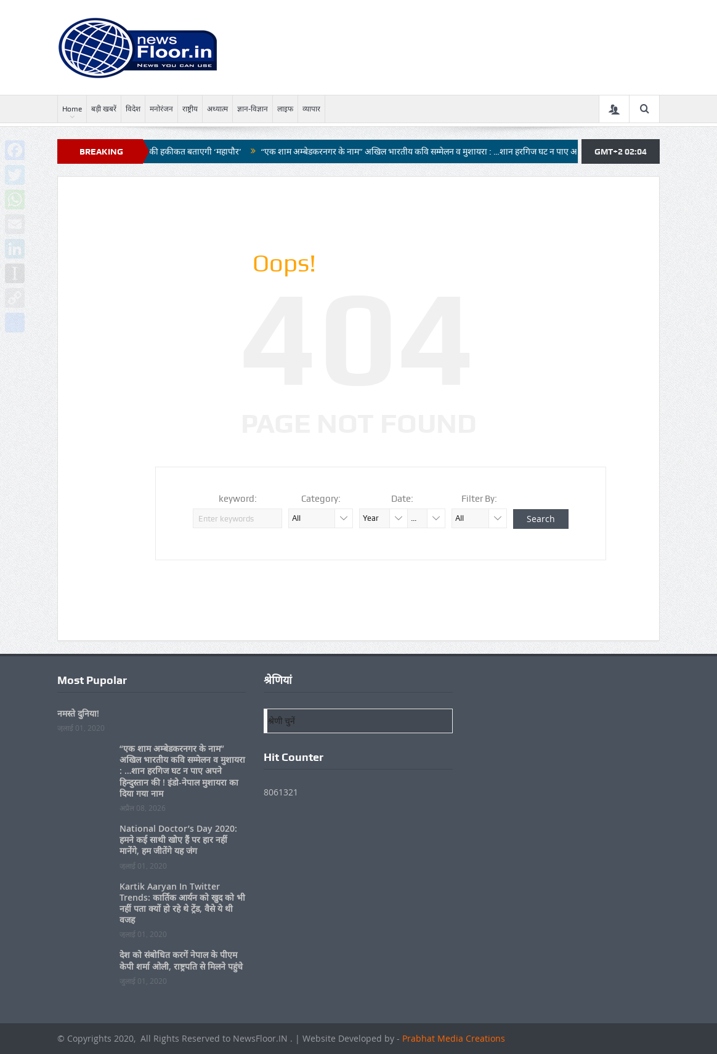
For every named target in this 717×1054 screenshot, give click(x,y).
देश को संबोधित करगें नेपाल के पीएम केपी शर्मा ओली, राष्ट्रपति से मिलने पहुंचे (181, 960)
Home (72, 109)
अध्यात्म (217, 109)
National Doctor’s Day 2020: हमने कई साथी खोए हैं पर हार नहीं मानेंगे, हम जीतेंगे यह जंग (178, 839)
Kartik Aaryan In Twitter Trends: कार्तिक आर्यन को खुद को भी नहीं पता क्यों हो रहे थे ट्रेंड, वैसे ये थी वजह (182, 903)
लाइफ (285, 109)
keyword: (238, 498)
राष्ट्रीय (190, 109)
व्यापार (311, 109)
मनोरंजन (161, 109)
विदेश (133, 109)
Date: (402, 498)
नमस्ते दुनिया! (78, 713)
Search (541, 519)
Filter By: (479, 498)
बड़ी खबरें (103, 109)
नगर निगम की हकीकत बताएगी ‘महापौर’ (184, 151)
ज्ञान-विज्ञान (252, 109)
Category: (321, 498)
